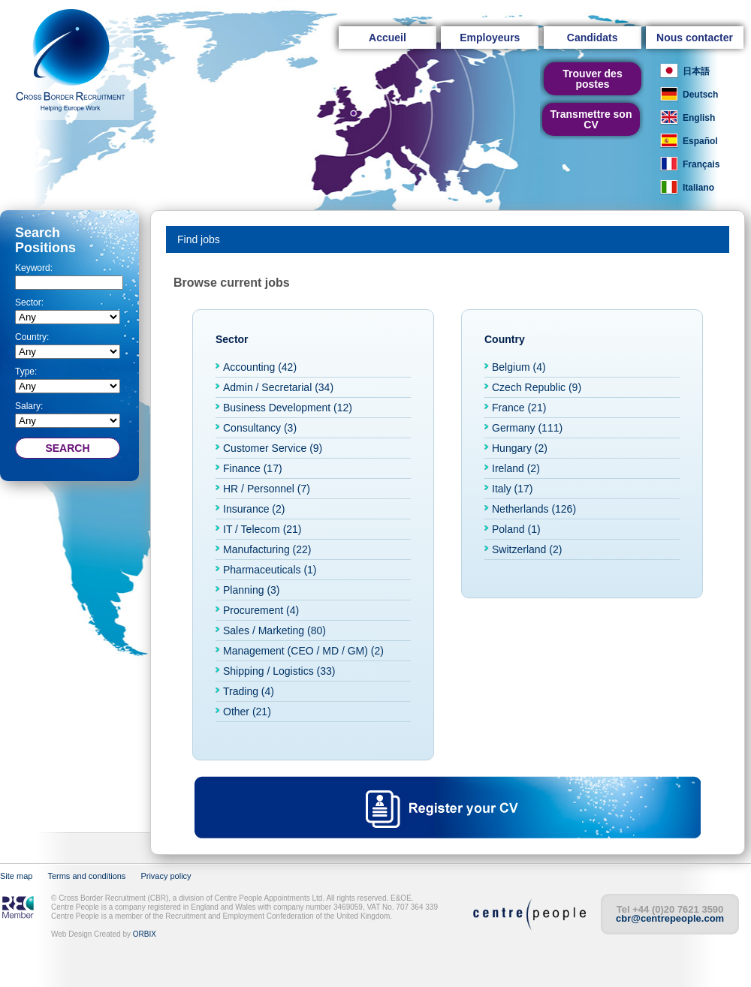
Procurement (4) (261, 610)
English (699, 118)
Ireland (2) (516, 468)
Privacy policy (165, 875)
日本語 (696, 71)
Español (700, 141)
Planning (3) (251, 590)
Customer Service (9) (272, 448)
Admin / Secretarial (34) (278, 387)
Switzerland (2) (527, 549)
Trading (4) (248, 691)
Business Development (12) (287, 408)
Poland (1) (516, 529)
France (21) (519, 408)
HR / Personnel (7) (266, 489)
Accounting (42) (260, 367)
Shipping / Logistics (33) (279, 671)
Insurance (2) (254, 509)
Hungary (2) (519, 448)
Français (701, 164)
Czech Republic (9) (536, 387)
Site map (16, 875)
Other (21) (247, 712)
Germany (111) (527, 428)
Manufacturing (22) (267, 549)
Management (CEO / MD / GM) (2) (303, 651)
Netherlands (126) (534, 509)
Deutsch (700, 94)
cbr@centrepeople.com (670, 918)
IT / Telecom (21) (262, 529)
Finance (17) (252, 468)
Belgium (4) (519, 367)
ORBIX (144, 934)
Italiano (698, 187)
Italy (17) (512, 489)
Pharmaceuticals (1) (270, 570)
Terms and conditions (86, 875)
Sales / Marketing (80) (274, 630)
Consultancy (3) (260, 428)
